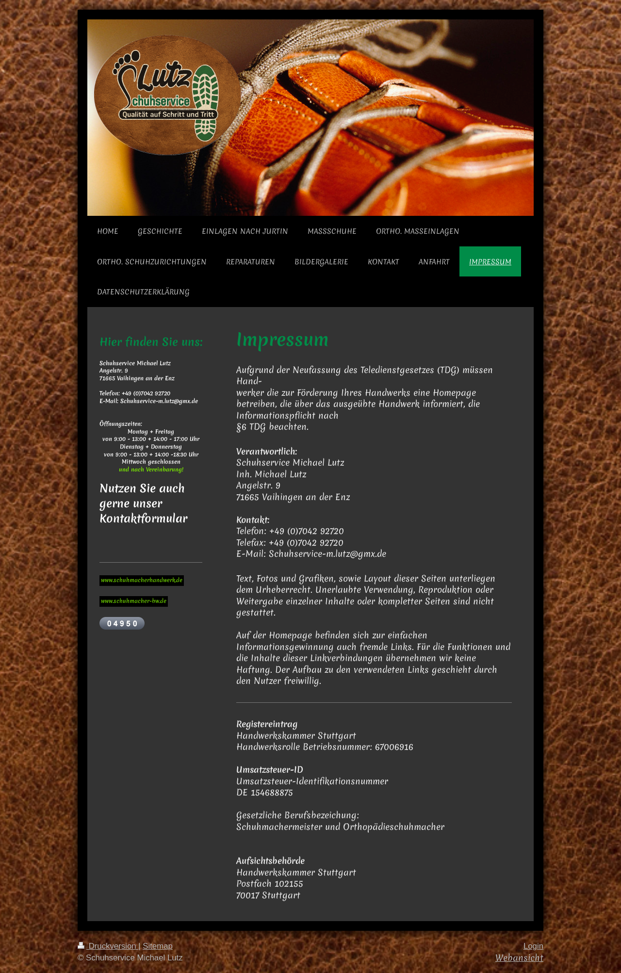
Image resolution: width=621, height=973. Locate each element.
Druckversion (108, 946)
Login (533, 946)
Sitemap (158, 946)
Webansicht (519, 958)
